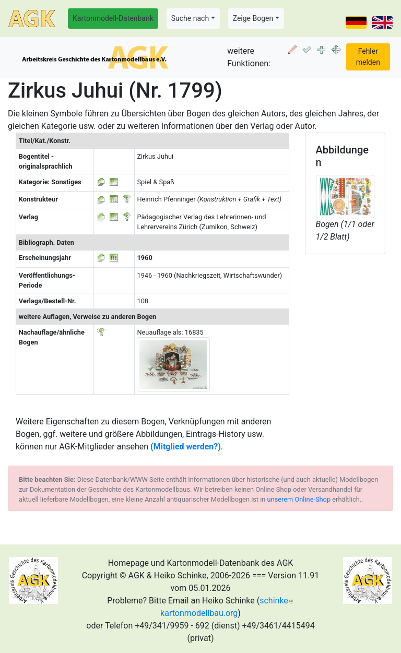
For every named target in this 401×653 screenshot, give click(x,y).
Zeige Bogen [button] (253, 18)
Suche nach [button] (190, 18)
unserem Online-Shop (299, 499)
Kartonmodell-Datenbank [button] (113, 18)
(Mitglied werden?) (185, 447)
